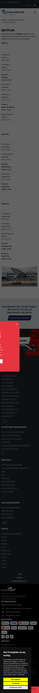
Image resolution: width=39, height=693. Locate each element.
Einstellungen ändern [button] (15, 687)
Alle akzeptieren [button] (15, 679)
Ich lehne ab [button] (15, 683)
